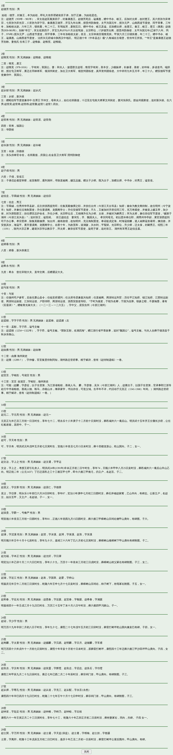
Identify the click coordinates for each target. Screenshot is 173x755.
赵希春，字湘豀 (93, 599)
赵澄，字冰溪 (48, 534)
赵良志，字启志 (73, 668)
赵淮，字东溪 (84, 534)
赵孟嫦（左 (62, 320)
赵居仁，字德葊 (52, 487)
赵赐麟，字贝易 (52, 642)
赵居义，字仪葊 (10, 487)
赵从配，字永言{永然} (76, 689)
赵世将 (5, 119)
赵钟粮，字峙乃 (52, 711)
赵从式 (37, 90)
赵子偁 (5, 170)
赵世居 (37, 119)
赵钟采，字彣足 (10, 711)
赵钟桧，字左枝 (73, 711)
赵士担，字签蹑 (101, 733)
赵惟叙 (37, 57)
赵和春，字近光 (10, 599)
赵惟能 (47, 57)
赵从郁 (5, 90)
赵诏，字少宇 (8, 621)
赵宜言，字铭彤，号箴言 (15, 375)
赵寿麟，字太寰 (10, 642)
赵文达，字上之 (10, 461)
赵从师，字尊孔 (10, 689)
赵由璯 (37, 349)
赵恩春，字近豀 (52, 599)
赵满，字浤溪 (8, 534)
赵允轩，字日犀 (52, 556)
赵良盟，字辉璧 (52, 668)
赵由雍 (5, 349)
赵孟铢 (50, 320)
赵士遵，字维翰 (80, 733)
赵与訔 (5, 287)
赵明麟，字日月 (73, 642)
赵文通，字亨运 (52, 461)
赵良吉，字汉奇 (10, 668)
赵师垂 (5, 244)
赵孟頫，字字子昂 (11, 320)
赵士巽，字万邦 (10, 733)
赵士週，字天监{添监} (56, 733)
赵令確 (37, 145)
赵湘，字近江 (8, 577)
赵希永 (5, 265)
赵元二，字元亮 (10, 414)
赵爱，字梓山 (66, 577)
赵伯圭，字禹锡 (10, 196)
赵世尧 (47, 119)
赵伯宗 (47, 196)
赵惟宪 (5, 57)
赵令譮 (5, 145)
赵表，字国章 (48, 577)
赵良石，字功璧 (93, 668)
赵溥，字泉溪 (66, 534)
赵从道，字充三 (52, 689)
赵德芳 (5, 9)
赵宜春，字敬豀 (73, 599)
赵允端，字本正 (10, 556)
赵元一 (47, 414)
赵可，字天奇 (8, 440)
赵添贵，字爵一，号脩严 (15, 512)
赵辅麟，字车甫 (93, 642)
